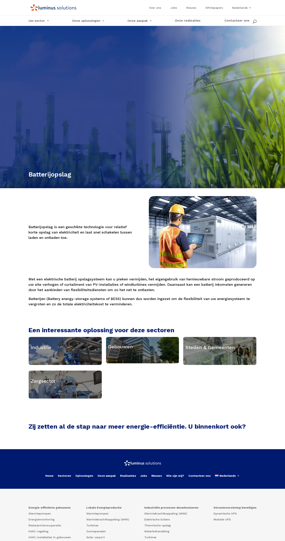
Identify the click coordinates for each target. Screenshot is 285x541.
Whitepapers (214, 7)
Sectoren (64, 520)
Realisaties (128, 520)
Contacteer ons (199, 520)
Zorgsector (43, 417)
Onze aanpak (107, 520)
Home (49, 520)
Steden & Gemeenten (210, 360)
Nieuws (191, 7)
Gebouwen (120, 359)
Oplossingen (84, 520)
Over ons (155, 7)
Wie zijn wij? (175, 520)
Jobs (173, 7)
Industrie (41, 360)
